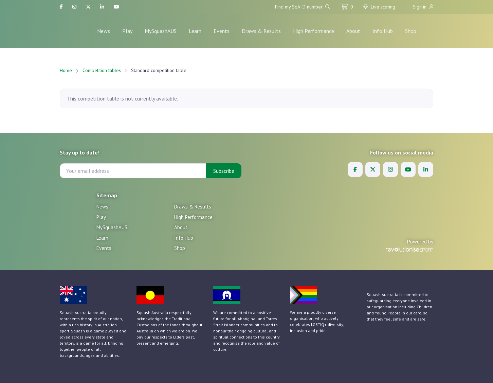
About (353, 31)
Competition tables (102, 70)
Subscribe (223, 170)
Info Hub (382, 31)
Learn (195, 31)
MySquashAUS (161, 31)
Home (66, 70)
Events (222, 31)
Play (127, 31)
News (103, 31)
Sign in (423, 7)
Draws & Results (261, 31)
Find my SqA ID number (302, 7)
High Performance (313, 31)
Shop (410, 31)
